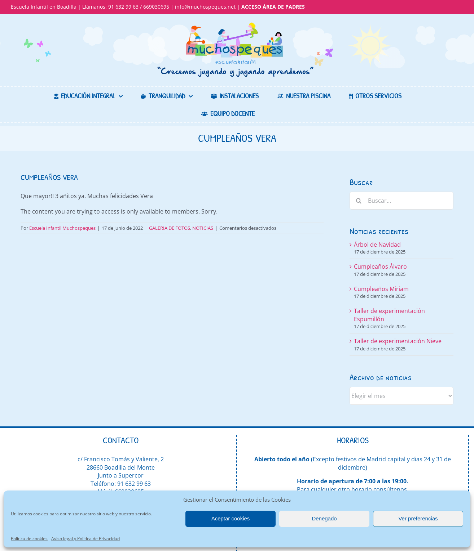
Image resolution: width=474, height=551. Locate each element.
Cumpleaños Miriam (381, 289)
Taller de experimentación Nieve (398, 341)
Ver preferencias (418, 518)
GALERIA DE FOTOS (169, 228)
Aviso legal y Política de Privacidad (85, 539)
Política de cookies (29, 539)
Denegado (324, 518)
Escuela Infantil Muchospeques (62, 228)
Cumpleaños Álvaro (380, 266)
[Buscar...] (401, 201)
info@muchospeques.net (205, 6)
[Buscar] (359, 201)
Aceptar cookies (230, 518)
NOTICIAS (202, 228)
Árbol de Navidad (377, 244)
